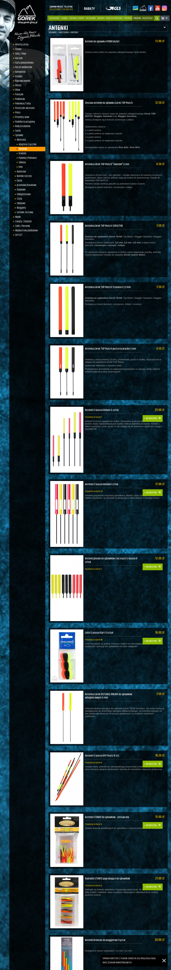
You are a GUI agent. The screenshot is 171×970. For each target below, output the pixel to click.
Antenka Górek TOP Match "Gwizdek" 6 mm (107, 160)
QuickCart (132, 966)
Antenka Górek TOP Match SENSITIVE (104, 219)
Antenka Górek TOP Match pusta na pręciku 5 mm (111, 337)
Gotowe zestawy (25, 212)
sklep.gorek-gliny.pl (68, 966)
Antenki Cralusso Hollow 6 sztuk (102, 468)
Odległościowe (24, 194)
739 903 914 (67, 9)
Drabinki (22, 153)
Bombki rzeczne (24, 176)
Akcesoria (21, 140)
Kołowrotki (20, 72)
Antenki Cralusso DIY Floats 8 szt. (103, 730)
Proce (17, 112)
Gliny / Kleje (20, 54)
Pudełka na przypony (25, 122)
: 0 (166, 18)
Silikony (22, 162)
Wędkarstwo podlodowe (26, 230)
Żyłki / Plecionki (22, 226)
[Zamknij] (164, 957)
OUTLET (19, 235)
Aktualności (54, 18)
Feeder (18, 49)
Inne (21, 167)
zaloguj (137, 18)
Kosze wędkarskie (23, 67)
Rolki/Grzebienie (22, 126)
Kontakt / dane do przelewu (110, 18)
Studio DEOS (163, 966)
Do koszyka (153, 402)
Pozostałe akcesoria (25, 108)
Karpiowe (21, 189)
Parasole (19, 94)
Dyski (19, 180)
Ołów (17, 90)
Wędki (18, 217)
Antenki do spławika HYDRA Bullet (103, 41)
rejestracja (147, 18)
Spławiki (19, 135)
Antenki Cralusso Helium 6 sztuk (102, 396)
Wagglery (21, 208)
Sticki (19, 199)
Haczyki (19, 58)
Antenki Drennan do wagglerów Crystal (106, 907)
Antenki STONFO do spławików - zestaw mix (108, 789)
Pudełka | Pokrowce (28, 158)
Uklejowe (21, 203)
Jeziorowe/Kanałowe (26, 185)
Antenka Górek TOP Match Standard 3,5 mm (108, 278)
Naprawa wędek (22, 81)
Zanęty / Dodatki (23, 221)
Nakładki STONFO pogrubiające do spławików (109, 848)
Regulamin (91, 18)
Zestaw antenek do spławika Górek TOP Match (110, 100)
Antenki (23, 149)
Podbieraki (20, 99)
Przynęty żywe (22, 117)
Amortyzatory (22, 44)
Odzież (18, 85)
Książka (64, 18)
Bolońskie (21, 171)
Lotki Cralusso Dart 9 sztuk (99, 612)
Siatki (18, 131)
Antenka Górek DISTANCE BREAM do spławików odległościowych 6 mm (109, 673)
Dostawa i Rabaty (76, 18)
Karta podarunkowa (24, 63)
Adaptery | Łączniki (27, 144)
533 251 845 (54, 9)
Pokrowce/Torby (23, 103)
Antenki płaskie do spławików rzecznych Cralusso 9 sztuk (112, 542)
